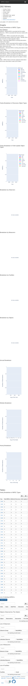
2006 (2, 556)
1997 (2, 581)
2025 (2, 504)
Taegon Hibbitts (16, 676)
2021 (2, 515)
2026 (2, 501)
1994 (2, 590)
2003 (2, 565)
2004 (2, 562)
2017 (2, 526)
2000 (2, 573)
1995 (2, 587)
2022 (2, 512)
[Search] (7, 603)
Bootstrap (15, 678)
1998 (2, 579)
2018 (2, 523)
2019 (2, 520)
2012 (2, 540)
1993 (2, 592)
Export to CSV (3, 599)
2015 (2, 531)
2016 (2, 529)
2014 (2, 534)
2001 (2, 570)
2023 (2, 509)
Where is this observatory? (9, 19)
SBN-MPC (3, 678)
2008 (2, 551)
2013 (2, 537)
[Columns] (22, 496)
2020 (2, 518)
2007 (2, 554)
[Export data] (26, 496)
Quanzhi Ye (8, 676)
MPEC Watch (5, 2)
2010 (2, 545)
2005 (2, 559)
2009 (2, 548)
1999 (2, 576)
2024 (2, 507)
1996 (2, 584)
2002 (2, 567)
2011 (2, 543)
